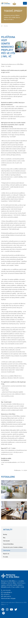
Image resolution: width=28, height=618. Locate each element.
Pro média (5, 556)
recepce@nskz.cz (7, 592)
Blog (4, 537)
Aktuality (7, 529)
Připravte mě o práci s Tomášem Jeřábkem (13, 547)
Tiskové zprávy (6, 550)
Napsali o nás (6, 553)
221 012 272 (6, 590)
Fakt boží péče (6, 540)
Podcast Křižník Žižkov (8, 544)
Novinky (5, 534)
